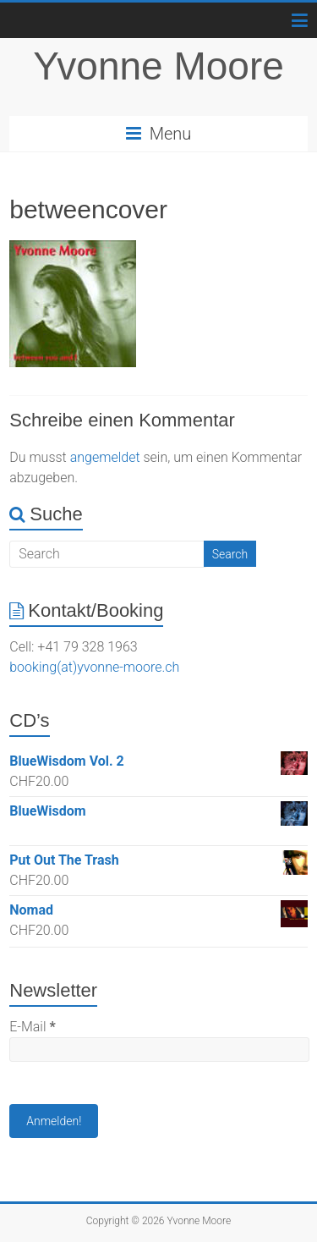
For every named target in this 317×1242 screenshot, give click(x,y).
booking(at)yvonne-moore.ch (94, 667)
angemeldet (105, 457)
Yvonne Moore (158, 66)
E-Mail (32, 1027)
